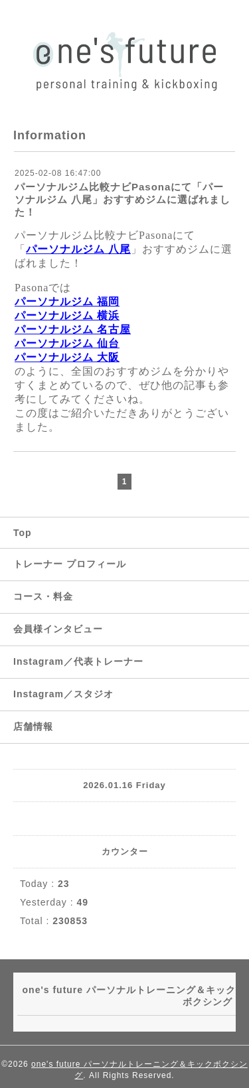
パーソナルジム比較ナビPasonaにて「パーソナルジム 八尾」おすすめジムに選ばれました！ (122, 199)
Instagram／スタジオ (63, 694)
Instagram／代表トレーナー (78, 661)
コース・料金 (43, 596)
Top (22, 532)
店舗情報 (33, 726)
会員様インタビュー (58, 629)
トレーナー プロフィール (69, 564)
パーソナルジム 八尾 (78, 249)
